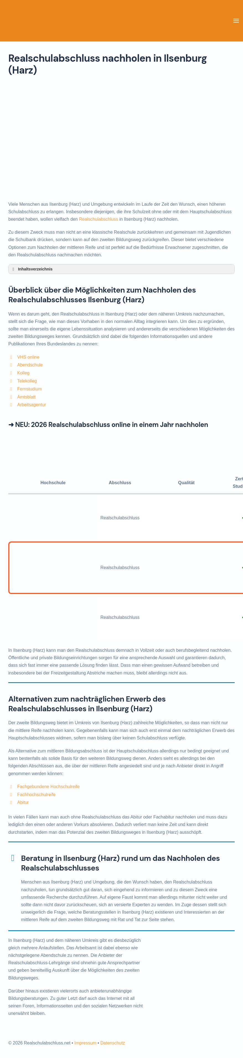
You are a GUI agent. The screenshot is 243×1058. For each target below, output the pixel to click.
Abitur (23, 802)
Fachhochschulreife (36, 794)
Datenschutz (112, 1043)
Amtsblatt (26, 397)
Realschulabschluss (98, 219)
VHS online (28, 357)
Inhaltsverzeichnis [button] (32, 269)
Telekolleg (27, 381)
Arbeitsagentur (31, 404)
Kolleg (23, 373)
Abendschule (30, 365)
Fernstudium (29, 389)
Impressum (85, 1043)
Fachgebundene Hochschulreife (48, 786)
